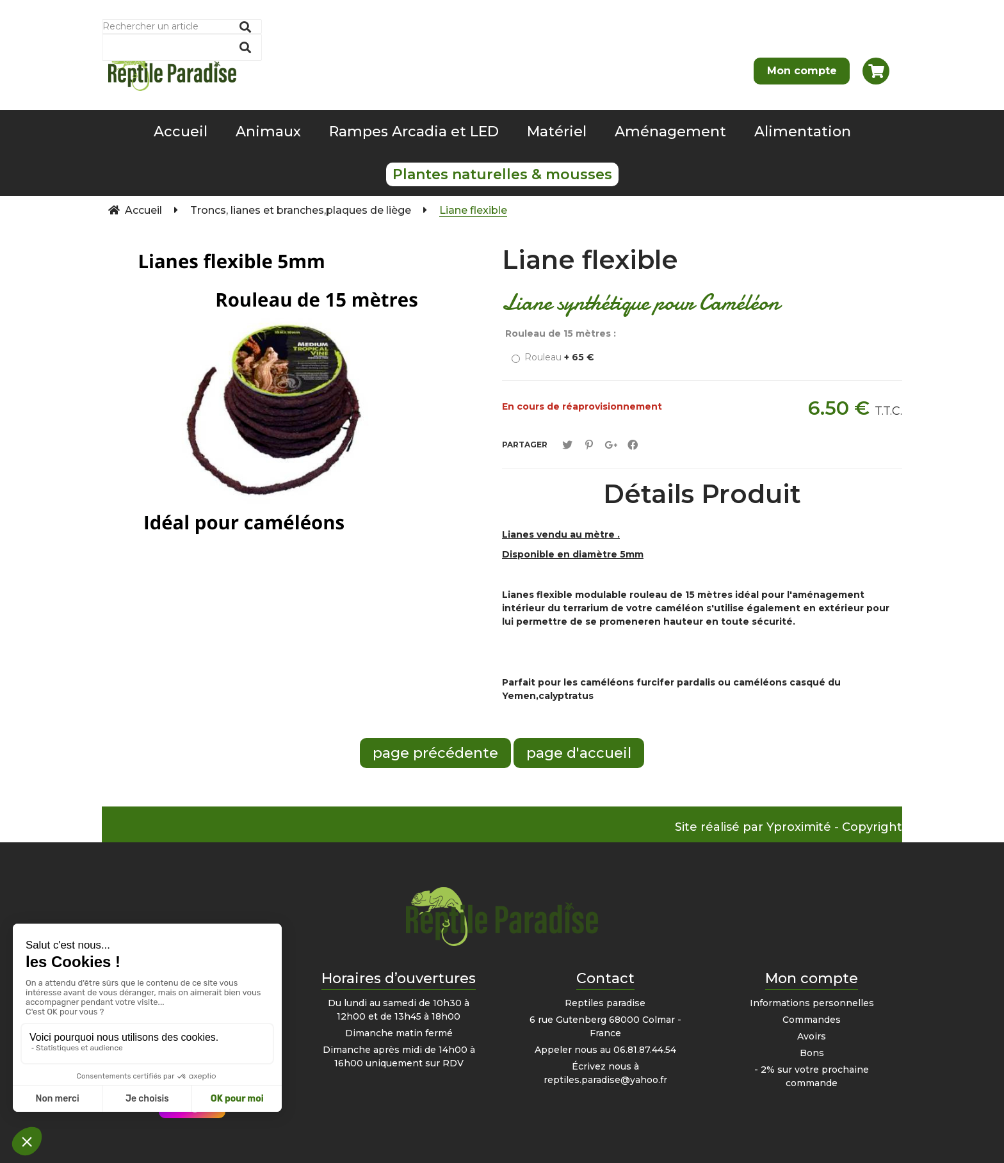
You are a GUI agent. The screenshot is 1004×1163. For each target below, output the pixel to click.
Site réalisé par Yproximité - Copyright (788, 827)
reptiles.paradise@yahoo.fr (605, 1080)
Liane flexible (590, 259)
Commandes (811, 1019)
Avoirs (811, 1036)
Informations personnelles (812, 1003)
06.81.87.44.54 (644, 1049)
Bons (812, 1053)
